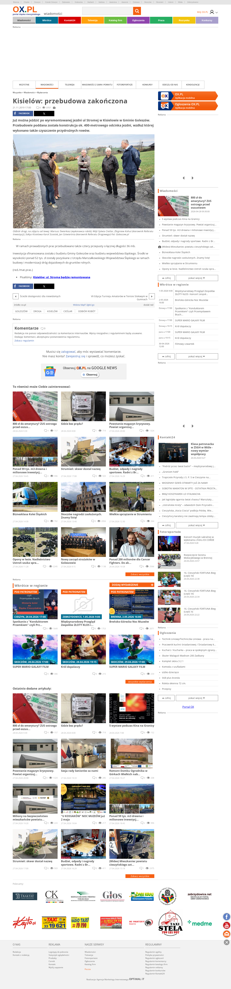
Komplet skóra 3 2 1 (173, 661)
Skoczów (147, 2)
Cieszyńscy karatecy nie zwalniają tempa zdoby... (188, 516)
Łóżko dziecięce (170, 672)
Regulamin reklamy (154, 967)
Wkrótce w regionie (31, 586)
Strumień (159, 2)
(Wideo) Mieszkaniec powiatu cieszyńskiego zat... (188, 246)
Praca (161, 20)
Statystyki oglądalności (59, 955)
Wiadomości (24, 20)
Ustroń (170, 2)
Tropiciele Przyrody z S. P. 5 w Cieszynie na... (186, 477)
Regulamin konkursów (155, 970)
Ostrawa (136, 2)
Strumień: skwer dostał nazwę (178, 235)
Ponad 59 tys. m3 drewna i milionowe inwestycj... (189, 230)
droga (37, 311)
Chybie (26, 2)
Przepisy (166, 688)
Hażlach (90, 2)
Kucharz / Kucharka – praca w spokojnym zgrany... (189, 650)
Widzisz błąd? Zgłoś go (83, 304)
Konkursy (207, 20)
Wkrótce (46, 20)
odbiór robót (86, 311)
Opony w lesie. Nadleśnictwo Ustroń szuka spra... (189, 268)
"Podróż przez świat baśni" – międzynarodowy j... (189, 466)
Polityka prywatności (154, 955)
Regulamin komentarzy (155, 961)
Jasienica (113, 2)
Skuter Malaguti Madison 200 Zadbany (183, 655)
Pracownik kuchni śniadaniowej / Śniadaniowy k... (189, 644)
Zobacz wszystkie (140, 574)
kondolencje (193, 84)
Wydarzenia (42, 92)
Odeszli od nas (170, 84)
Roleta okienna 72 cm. (174, 683)
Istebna (101, 2)
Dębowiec (66, 2)
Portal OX (188, 707)
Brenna (16, 2)
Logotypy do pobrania (58, 952)
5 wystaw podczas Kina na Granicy (181, 219)
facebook (22, 113)
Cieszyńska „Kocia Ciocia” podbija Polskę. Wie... (187, 510)
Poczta (88, 969)
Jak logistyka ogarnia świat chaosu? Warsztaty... (187, 499)
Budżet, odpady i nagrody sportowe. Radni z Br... (188, 241)
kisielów (52, 311)
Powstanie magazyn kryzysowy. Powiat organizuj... (189, 224)
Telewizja (92, 20)
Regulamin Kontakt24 (155, 973)
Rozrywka (184, 20)
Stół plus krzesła (171, 677)
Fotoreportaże (125, 84)
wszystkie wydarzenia (140, 681)
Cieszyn (37, 2)
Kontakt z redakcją (21, 955)
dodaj (125, 585)
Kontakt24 (69, 20)
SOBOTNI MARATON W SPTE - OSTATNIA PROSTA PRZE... (188, 488)
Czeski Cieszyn (51, 2)
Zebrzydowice (192, 2)
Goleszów (79, 2)
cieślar (67, 311)
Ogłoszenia (138, 20)
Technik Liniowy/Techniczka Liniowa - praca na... (188, 639)
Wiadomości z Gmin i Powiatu (97, 84)
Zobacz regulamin (24, 340)
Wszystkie (24, 84)
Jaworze (124, 2)
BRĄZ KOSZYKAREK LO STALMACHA (181, 493)
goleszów (21, 311)
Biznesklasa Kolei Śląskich (176, 252)
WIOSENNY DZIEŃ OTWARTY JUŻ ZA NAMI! (185, 482)
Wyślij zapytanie (56, 967)
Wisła (180, 2)
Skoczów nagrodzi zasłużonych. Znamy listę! (186, 257)
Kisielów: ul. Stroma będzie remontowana (61, 277)
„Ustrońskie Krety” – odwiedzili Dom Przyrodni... (188, 505)
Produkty (53, 958)
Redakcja (17, 952)
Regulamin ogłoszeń (154, 958)
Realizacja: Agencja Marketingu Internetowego (115, 979)
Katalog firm (115, 20)
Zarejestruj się (75, 356)
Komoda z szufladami (173, 666)
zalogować (68, 352)
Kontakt (52, 964)
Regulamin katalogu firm (156, 964)
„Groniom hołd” (170, 471)
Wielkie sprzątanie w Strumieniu (179, 263)
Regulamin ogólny (153, 952)
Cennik (52, 961)
